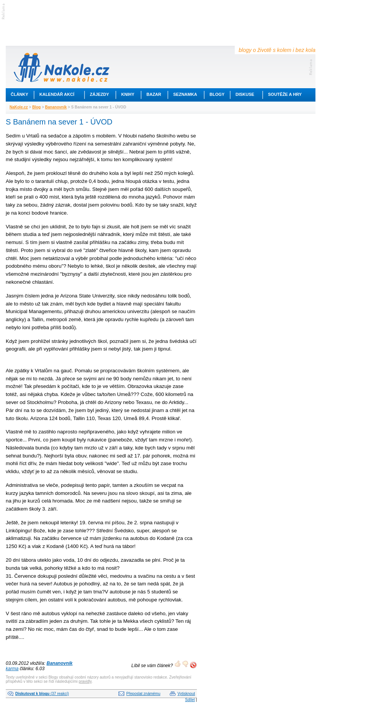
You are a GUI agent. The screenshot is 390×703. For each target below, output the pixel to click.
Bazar (153, 94)
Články (19, 94)
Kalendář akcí (56, 94)
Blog (36, 107)
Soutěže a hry (285, 94)
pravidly (85, 681)
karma (12, 668)
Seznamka (185, 94)
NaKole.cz (19, 107)
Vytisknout (186, 694)
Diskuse (245, 94)
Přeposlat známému (143, 694)
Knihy (127, 94)
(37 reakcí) (42, 694)
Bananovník (56, 107)
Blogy (217, 94)
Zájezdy (99, 94)
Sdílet (190, 700)
